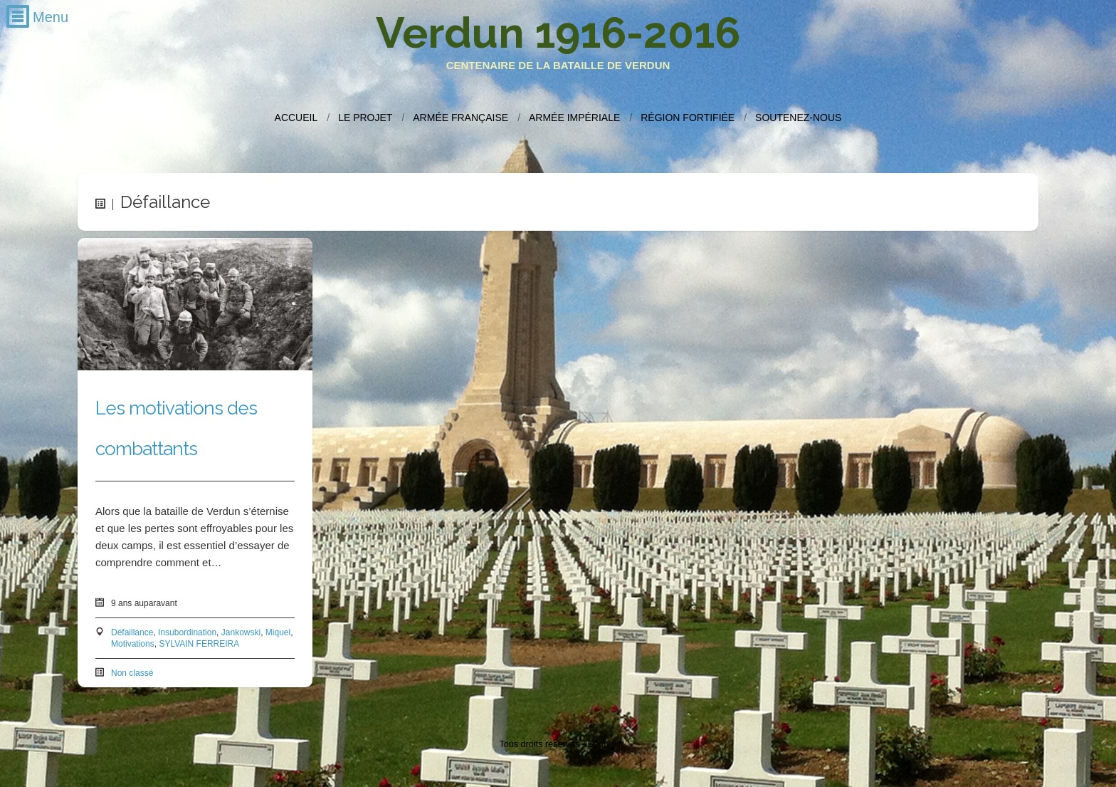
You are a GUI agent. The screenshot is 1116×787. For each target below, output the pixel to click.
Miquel (277, 632)
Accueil (296, 117)
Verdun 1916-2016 (558, 33)
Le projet (365, 117)
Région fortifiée (688, 117)
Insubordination (187, 632)
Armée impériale (574, 117)
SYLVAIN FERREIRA (199, 644)
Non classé (132, 673)
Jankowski (240, 632)
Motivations (132, 644)
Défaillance (132, 632)
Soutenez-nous (798, 117)
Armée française (460, 117)
